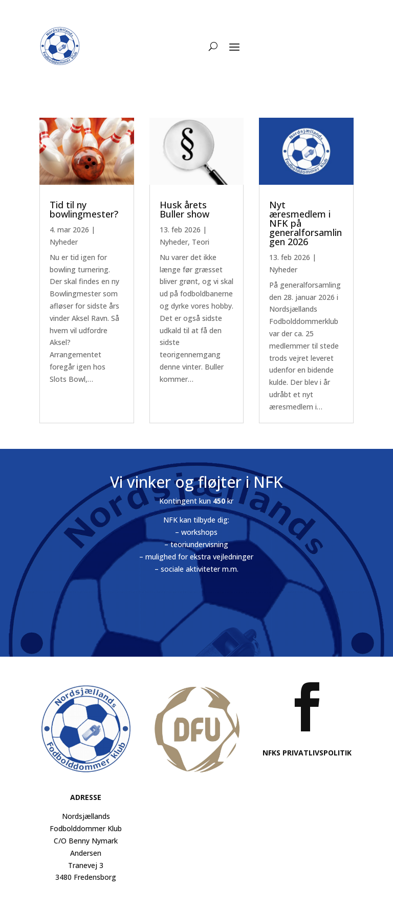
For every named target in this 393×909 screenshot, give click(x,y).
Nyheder (64, 242)
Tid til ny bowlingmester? (84, 209)
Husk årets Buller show (184, 209)
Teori (200, 242)
